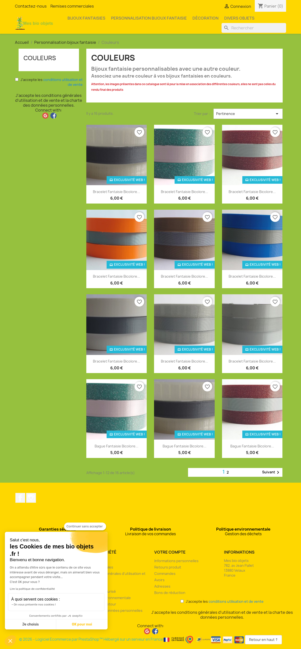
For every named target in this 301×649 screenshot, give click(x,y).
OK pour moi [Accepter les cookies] (82, 624)
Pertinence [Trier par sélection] (248, 114)
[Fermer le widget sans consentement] (85, 526)
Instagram (31, 498)
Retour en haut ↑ (263, 639)
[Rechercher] (254, 28)
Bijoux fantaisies (86, 18)
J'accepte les (49, 82)
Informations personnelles (176, 560)
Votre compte (170, 552)
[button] (10, 641)
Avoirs (159, 580)
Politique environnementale (108, 597)
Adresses (162, 586)
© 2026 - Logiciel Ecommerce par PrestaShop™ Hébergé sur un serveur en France (132, 639)
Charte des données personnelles (114, 610)
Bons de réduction (169, 592)
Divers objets (239, 18)
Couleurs (39, 58)
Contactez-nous (31, 6)
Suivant (271, 472)
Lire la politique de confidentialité (32, 589)
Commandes (165, 573)
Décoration (205, 18)
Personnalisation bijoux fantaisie (149, 18)
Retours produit (167, 567)
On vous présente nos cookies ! (35, 604)
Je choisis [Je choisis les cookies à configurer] (30, 624)
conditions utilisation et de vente (236, 601)
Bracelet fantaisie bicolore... (116, 191)
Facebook (20, 498)
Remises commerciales (72, 6)
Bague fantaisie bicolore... (116, 446)
